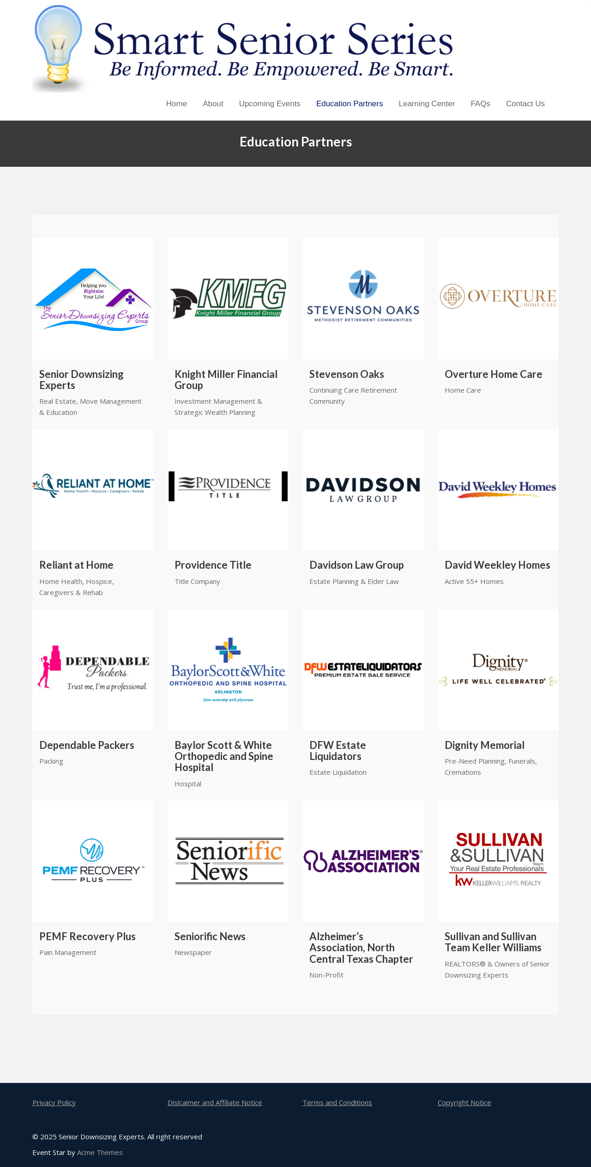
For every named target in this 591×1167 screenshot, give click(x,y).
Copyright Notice (464, 1102)
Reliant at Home (76, 565)
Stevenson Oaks (346, 374)
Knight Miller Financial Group (226, 380)
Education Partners (349, 103)
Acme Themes (100, 1152)
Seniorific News (210, 936)
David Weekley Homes (497, 565)
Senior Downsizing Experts (81, 380)
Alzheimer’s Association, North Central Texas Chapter (361, 948)
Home (176, 103)
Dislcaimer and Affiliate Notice (215, 1102)
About (213, 103)
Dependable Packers (86, 745)
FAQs (480, 103)
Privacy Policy (54, 1102)
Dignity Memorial (485, 745)
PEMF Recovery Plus (87, 936)
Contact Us (525, 103)
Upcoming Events (270, 103)
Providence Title (213, 565)
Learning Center (426, 103)
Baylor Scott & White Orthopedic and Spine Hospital (224, 756)
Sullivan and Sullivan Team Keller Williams (493, 942)
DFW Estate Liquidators (337, 751)
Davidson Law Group (356, 565)
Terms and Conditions (337, 1102)
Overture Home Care (494, 374)
